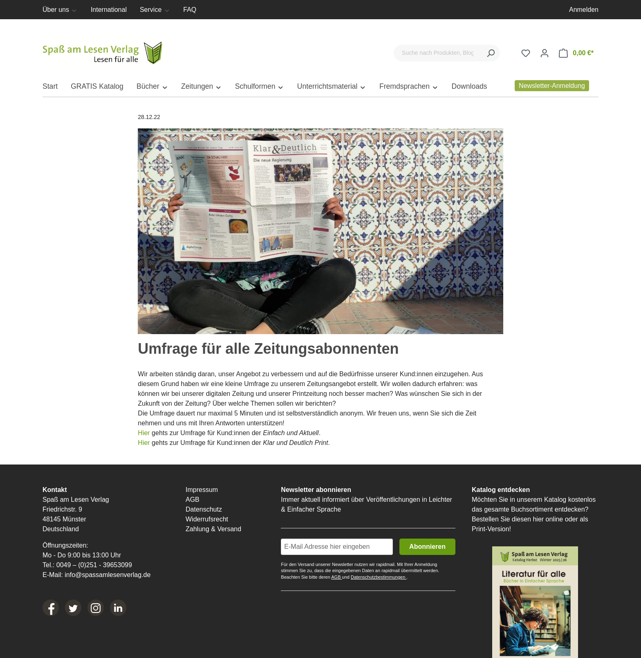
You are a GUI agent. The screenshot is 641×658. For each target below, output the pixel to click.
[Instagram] (95, 608)
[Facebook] (51, 608)
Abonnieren (427, 546)
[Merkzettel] (525, 53)
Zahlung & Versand (213, 529)
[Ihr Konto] (544, 53)
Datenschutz (204, 509)
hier (538, 519)
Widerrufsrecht (207, 519)
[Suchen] (490, 53)
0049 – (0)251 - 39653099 (94, 564)
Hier (145, 432)
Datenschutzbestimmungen (378, 577)
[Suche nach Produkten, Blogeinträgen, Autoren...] (438, 53)
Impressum (202, 489)
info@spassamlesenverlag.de (107, 574)
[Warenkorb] (576, 53)
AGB (192, 499)
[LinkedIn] (118, 608)
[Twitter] (73, 608)
